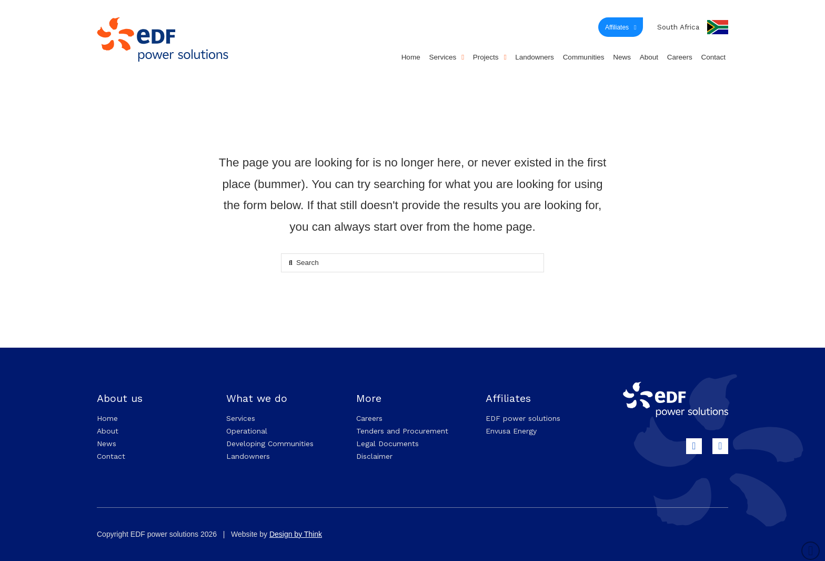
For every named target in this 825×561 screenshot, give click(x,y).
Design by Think (295, 534)
